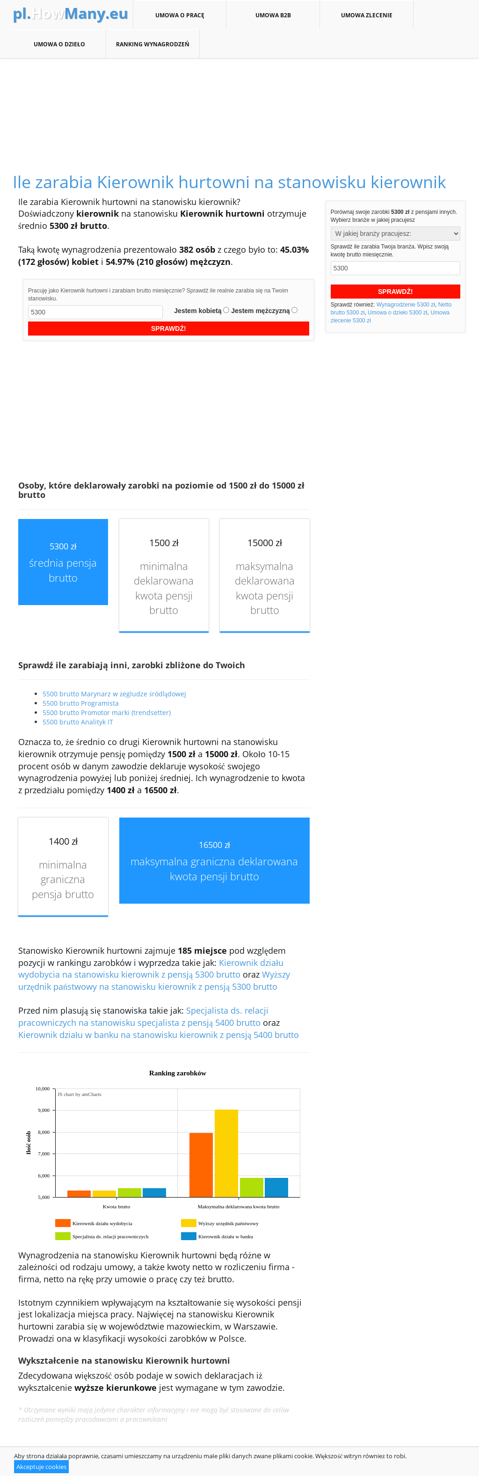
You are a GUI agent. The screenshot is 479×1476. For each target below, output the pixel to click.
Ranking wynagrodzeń (152, 44)
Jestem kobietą (197, 310)
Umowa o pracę (179, 15)
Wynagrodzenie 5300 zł (406, 304)
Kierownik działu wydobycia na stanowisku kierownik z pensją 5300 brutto (150, 968)
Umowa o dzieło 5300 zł (397, 312)
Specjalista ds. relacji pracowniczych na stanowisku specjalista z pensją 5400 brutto (143, 1016)
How (70, 13)
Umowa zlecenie (366, 15)
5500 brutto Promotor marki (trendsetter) (107, 712)
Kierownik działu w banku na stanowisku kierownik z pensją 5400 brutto (158, 1034)
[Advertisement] (239, 105)
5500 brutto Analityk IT (78, 721)
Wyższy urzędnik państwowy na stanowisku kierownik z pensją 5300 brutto (154, 980)
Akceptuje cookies (41, 1466)
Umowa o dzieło (59, 44)
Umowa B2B (272, 15)
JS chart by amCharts (80, 1094)
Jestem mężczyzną (260, 310)
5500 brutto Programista (81, 703)
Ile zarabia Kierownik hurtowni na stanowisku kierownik (229, 181)
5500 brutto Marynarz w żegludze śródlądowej (114, 693)
